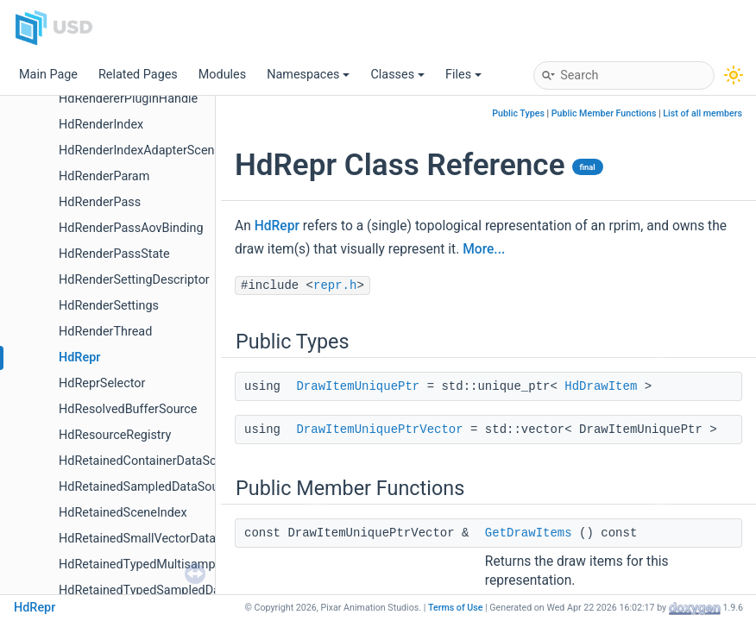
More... (484, 249)
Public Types (518, 113)
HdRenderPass (100, 202)
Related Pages (138, 74)
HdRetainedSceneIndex (123, 512)
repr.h (334, 285)
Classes (397, 74)
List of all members (702, 113)
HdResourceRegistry (115, 435)
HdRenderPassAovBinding (131, 228)
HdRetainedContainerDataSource (150, 461)
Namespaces (308, 74)
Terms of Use (455, 607)
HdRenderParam (104, 176)
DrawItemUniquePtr (357, 386)
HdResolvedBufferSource (128, 409)
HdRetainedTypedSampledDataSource (164, 590)
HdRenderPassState (114, 254)
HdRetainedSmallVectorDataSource (157, 538)
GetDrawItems (528, 533)
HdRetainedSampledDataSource (147, 487)
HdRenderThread (105, 331)
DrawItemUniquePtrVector (379, 429)
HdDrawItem (600, 386)
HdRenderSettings (109, 305)
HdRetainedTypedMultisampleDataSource (174, 564)
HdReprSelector (102, 383)
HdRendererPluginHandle (128, 98)
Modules (222, 74)
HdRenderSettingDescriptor (134, 280)
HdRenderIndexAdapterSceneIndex (155, 150)
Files (463, 74)
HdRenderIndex (101, 124)
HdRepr (79, 357)
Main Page (48, 74)
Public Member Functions (604, 113)
